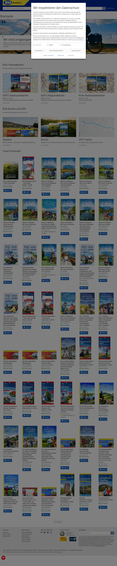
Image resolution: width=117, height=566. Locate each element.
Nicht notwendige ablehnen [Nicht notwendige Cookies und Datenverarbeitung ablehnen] (56, 50)
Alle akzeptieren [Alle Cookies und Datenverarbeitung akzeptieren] (39, 50)
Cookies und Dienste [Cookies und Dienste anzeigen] (48, 55)
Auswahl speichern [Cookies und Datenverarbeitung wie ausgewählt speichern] (76, 50)
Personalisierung (66, 45)
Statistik (51, 45)
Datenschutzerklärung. (78, 39)
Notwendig (38, 45)
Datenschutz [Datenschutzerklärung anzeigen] (61, 55)
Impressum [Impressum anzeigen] (71, 55)
